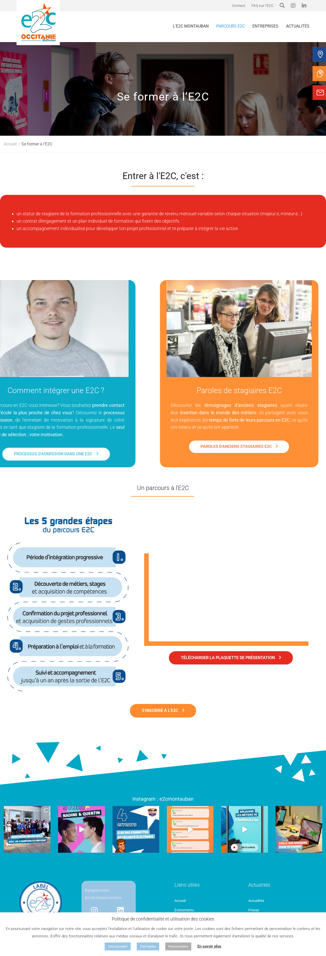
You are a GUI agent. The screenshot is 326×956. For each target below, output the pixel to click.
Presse (253, 910)
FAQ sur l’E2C (262, 6)
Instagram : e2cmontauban (163, 799)
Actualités (297, 26)
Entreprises (265, 26)
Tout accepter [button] (118, 946)
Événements (184, 910)
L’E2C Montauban (191, 26)
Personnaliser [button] (178, 946)
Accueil (180, 901)
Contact (238, 6)
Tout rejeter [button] (148, 946)
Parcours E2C (230, 26)
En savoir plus (209, 946)
